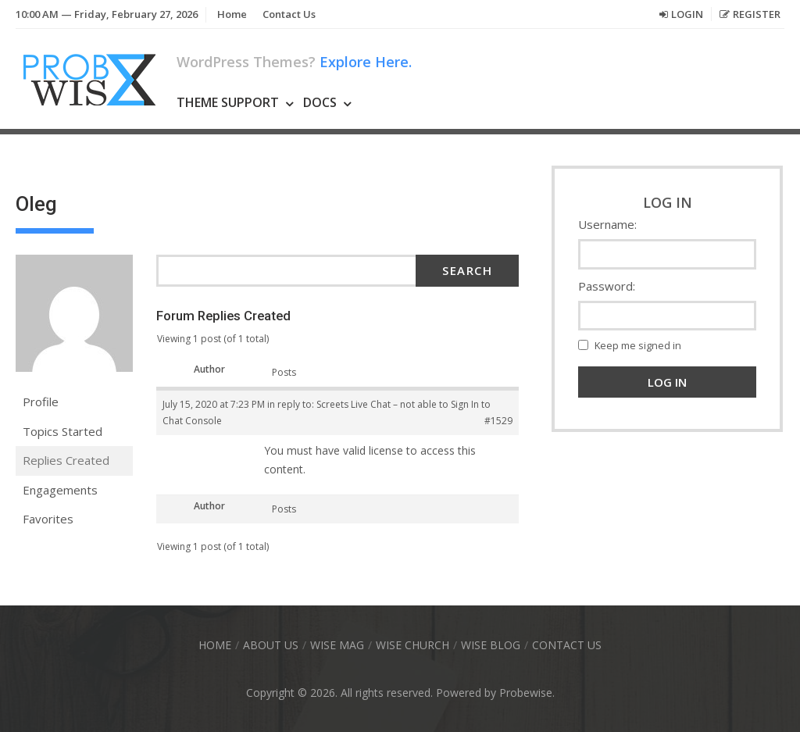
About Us (270, 644)
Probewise (525, 692)
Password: (606, 286)
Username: (607, 224)
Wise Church (412, 644)
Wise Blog (490, 644)
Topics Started (62, 431)
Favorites (48, 519)
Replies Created (66, 460)
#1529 (498, 420)
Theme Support (228, 102)
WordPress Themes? (294, 61)
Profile (41, 401)
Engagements (60, 490)
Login (687, 14)
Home (232, 14)
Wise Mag (337, 644)
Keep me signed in (638, 345)
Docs (320, 102)
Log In (667, 382)
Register (756, 14)
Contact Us (289, 14)
